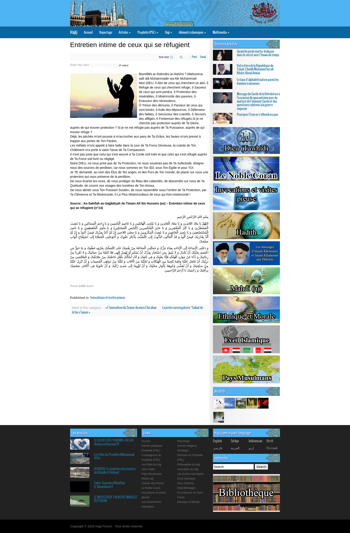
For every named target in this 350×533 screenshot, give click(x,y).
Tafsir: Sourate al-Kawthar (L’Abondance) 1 (109, 484)
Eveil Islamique (186, 478)
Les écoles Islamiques (190, 473)
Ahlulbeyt (182, 450)
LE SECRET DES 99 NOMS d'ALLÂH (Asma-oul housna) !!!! (114, 442)
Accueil (88, 32)
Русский (272, 447)
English (217, 440)
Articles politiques (152, 445)
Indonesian (255, 440)
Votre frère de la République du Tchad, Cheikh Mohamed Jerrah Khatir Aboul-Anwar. (255, 69)
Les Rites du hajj (151, 464)
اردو (251, 447)
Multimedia (221, 32)
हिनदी (270, 440)
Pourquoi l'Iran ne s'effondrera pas (257, 114)
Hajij (73, 32)
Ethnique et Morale (188, 502)
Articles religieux (187, 445)
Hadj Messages (186, 488)
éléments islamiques (192, 32)
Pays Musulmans (152, 473)
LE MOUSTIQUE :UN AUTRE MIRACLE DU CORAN (115, 499)
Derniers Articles (226, 44)
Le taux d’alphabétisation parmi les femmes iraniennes (258, 81)
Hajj (168, 32)
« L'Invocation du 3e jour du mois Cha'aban (131, 307)
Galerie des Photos (153, 483)
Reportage (105, 32)
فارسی (217, 447)
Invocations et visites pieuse (107, 297)
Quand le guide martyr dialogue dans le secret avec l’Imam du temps (258, 53)
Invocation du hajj (187, 469)
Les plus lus (80, 433)
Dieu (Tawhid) (185, 483)
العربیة (235, 447)
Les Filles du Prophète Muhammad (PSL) (114, 456)
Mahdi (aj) (147, 478)
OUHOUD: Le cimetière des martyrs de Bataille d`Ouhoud (115, 470)
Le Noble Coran (151, 488)
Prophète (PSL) (148, 32)
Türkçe (235, 440)
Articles (125, 32)
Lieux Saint (148, 469)
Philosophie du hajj (188, 464)
